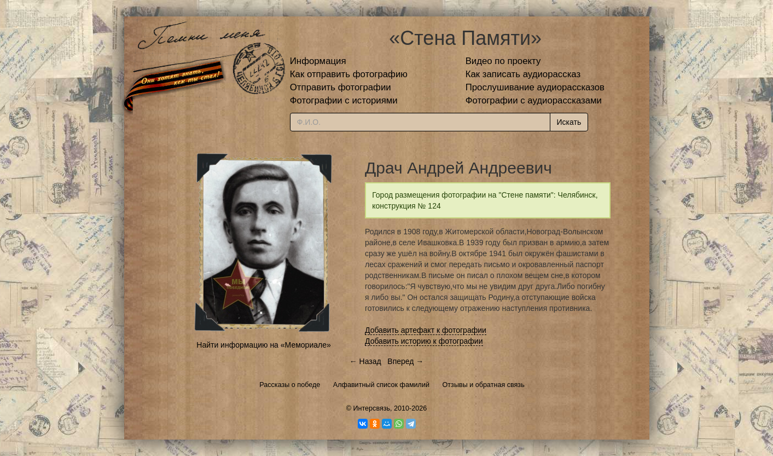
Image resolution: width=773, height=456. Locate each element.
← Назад (365, 361)
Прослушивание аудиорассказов (535, 87)
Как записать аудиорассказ (523, 74)
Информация (318, 61)
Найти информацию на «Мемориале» (263, 344)
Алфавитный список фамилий (381, 385)
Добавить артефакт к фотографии (425, 330)
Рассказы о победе (289, 385)
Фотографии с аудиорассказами (534, 100)
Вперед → (405, 361)
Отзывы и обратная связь (484, 385)
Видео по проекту (503, 61)
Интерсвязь (371, 408)
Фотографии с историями (344, 100)
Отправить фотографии (340, 87)
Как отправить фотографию (349, 74)
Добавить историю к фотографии (424, 341)
